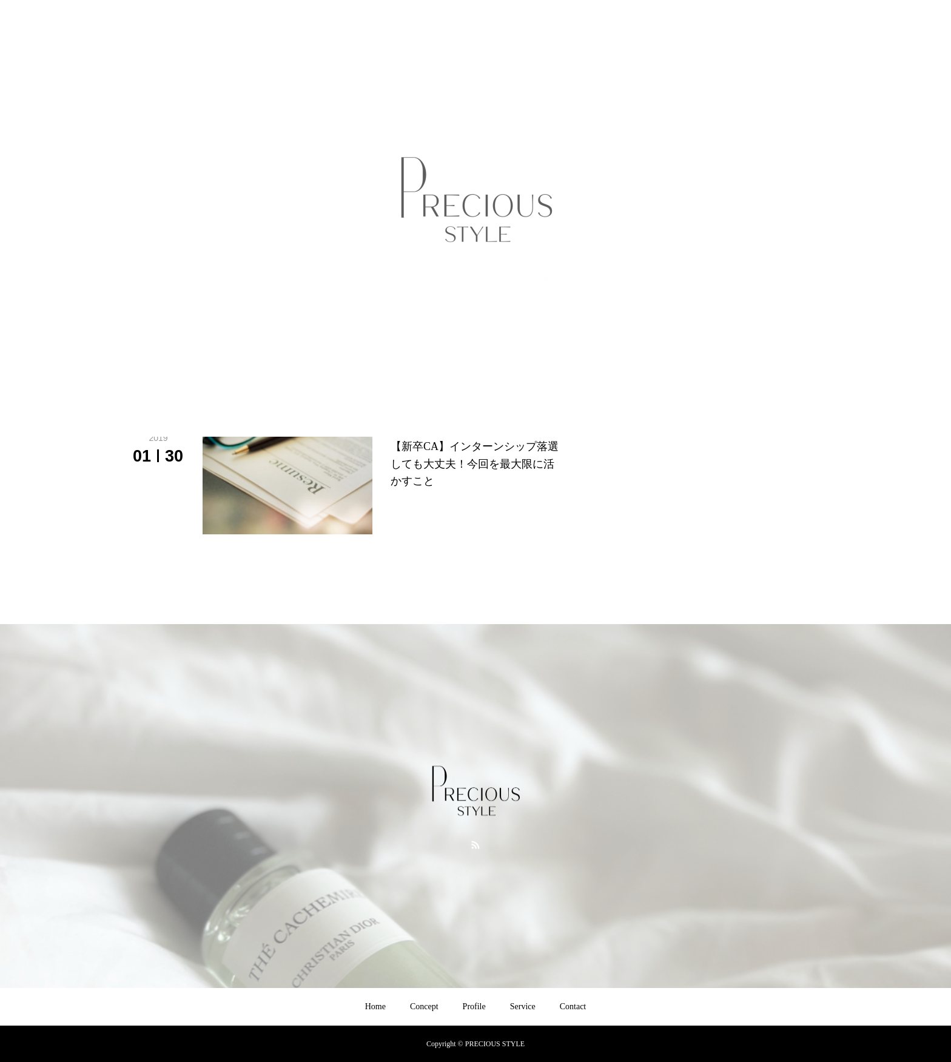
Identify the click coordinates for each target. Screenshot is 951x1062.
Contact (573, 1006)
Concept (424, 1006)
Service (523, 1006)
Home (375, 1006)
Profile (474, 1006)
